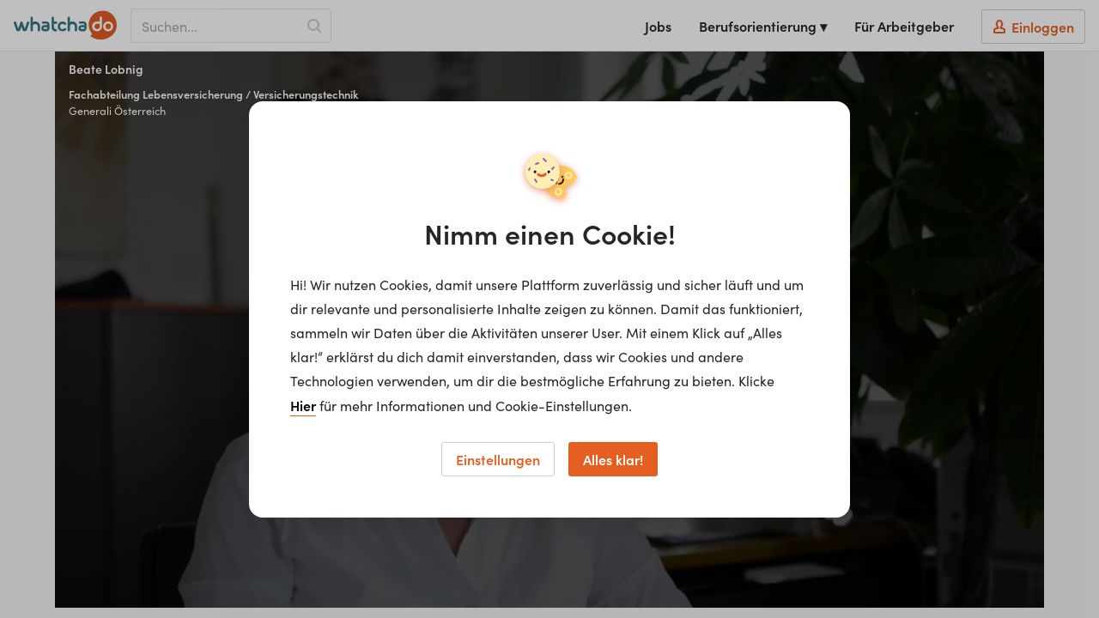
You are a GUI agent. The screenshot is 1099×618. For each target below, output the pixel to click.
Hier (303, 405)
